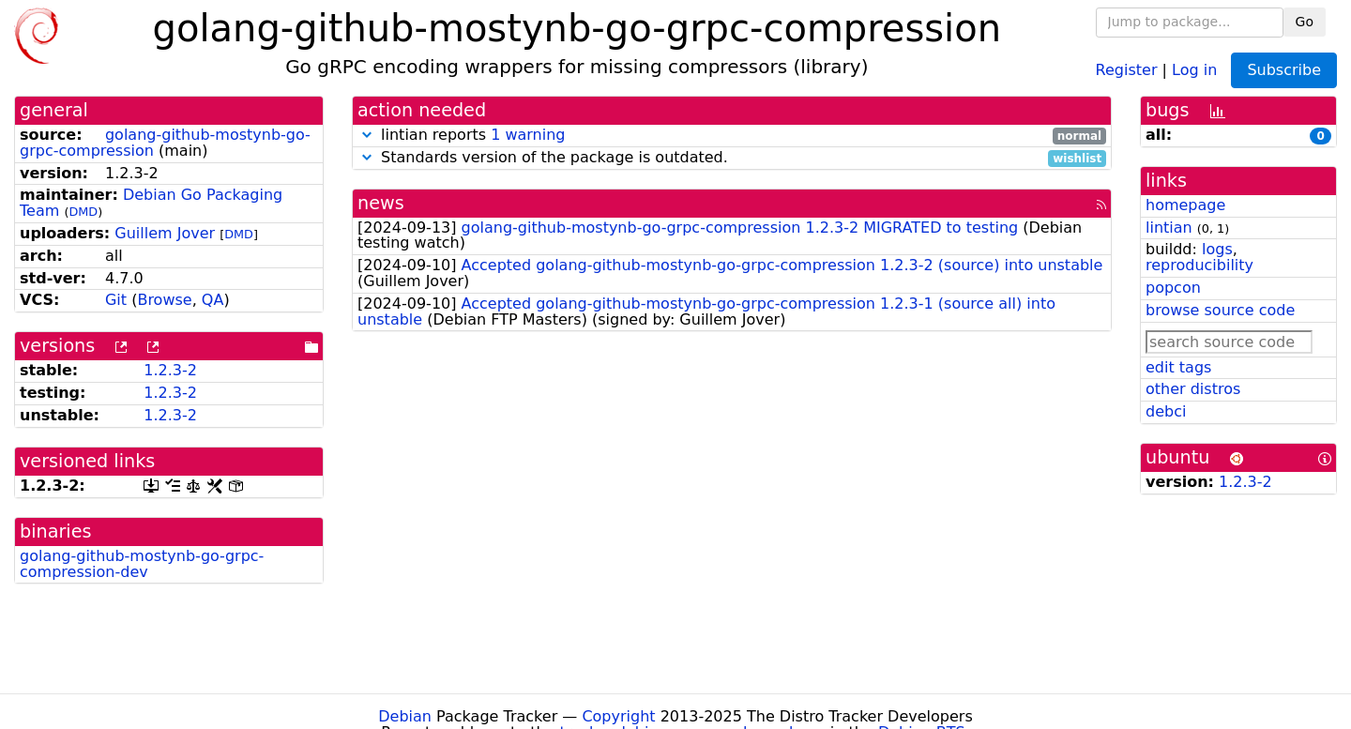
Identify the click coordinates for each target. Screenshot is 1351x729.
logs (1217, 249)
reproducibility (1199, 265)
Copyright (618, 716)
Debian (405, 716)
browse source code (1220, 310)
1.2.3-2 (170, 370)
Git (116, 300)
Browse (164, 300)
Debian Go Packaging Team (151, 203)
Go (1304, 21)
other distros (1193, 389)
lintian (1169, 227)
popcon (1173, 287)
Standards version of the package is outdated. (731, 158)
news (380, 203)
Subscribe (1284, 70)
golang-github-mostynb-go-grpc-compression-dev (142, 564)
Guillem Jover (164, 233)
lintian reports (731, 136)
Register (1127, 69)
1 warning (528, 135)
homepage (1185, 205)
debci (1166, 411)
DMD (83, 212)
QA (213, 300)
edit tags (1178, 367)
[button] (367, 135)
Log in (1194, 69)
